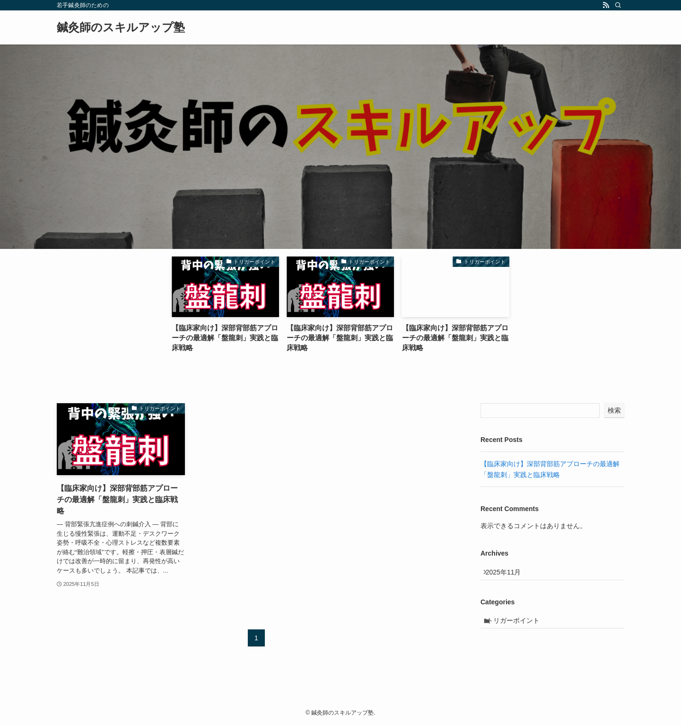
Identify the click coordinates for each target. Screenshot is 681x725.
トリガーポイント (518, 628)
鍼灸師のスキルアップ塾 (121, 27)
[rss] (606, 5)
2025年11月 (508, 574)
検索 (614, 410)
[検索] (618, 5)
